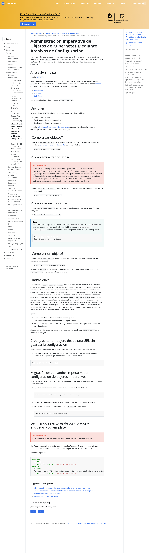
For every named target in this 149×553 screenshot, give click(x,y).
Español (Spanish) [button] (137, 3)
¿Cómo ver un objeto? (132, 64)
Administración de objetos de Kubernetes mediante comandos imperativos (62, 488)
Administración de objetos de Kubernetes (53, 127)
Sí (33, 511)
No (41, 511)
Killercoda (37, 93)
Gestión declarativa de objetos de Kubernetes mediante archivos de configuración (64, 491)
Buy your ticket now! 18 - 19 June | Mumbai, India (36, 20)
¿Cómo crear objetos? (132, 55)
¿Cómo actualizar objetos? (134, 58)
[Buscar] (12, 39)
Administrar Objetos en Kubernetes (65, 33)
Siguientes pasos (131, 93)
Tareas (47, 33)
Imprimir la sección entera (134, 44)
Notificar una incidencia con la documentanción (136, 38)
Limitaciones (129, 67)
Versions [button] (122, 3)
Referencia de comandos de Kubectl (47, 494)
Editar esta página (134, 32)
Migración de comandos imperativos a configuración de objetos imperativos (135, 79)
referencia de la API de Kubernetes (52, 145)
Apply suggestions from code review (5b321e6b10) (87, 523)
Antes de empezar (131, 49)
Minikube (99, 84)
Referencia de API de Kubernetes (46, 496)
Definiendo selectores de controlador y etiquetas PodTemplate (134, 87)
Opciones (128, 52)
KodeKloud (38, 96)
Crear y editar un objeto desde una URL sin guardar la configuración (136, 71)
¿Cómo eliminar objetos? (133, 61)
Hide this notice (28, 24)
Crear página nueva (134, 34)
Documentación (36, 33)
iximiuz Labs (38, 90)
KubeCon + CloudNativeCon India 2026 (40, 14)
